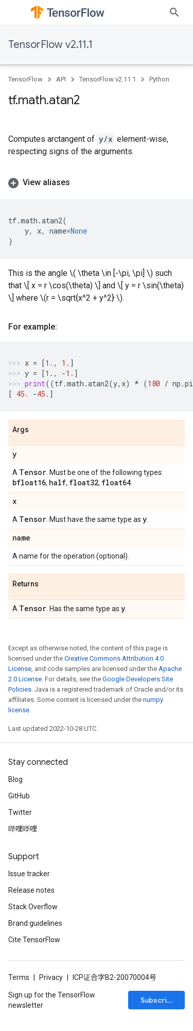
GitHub (19, 796)
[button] (96, 182)
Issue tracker (29, 874)
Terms (18, 977)
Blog (15, 779)
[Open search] (174, 12)
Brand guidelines (35, 923)
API (61, 79)
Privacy (51, 977)
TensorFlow (25, 79)
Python (159, 79)
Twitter (20, 812)
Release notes (31, 890)
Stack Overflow (33, 907)
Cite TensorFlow (34, 940)
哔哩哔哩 (22, 829)
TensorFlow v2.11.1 (50, 44)
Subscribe (158, 1000)
